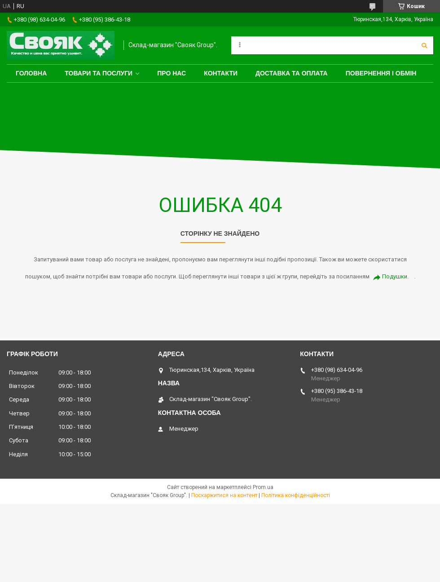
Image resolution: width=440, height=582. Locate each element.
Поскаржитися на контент (224, 495)
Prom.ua (263, 487)
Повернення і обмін (381, 73)
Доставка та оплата (291, 73)
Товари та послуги (98, 73)
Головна (31, 73)
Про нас (171, 73)
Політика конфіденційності (295, 495)
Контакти (221, 73)
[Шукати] (424, 45)
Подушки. (395, 276)
